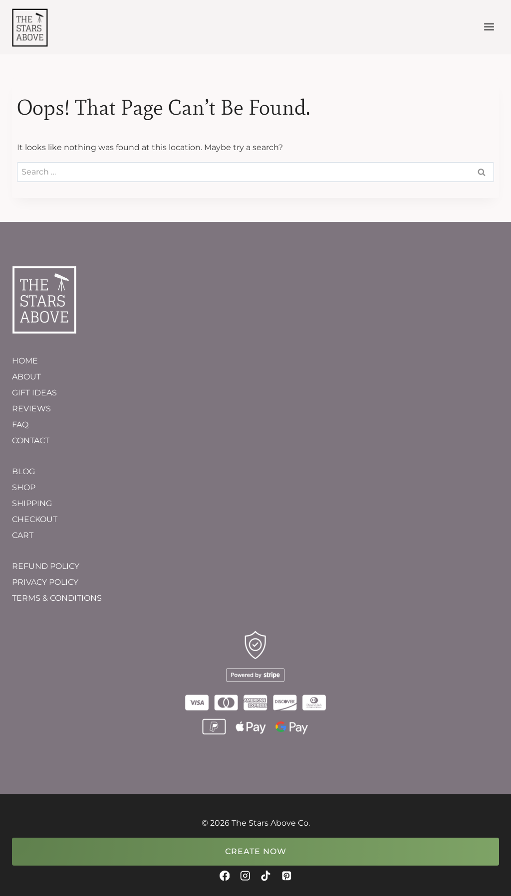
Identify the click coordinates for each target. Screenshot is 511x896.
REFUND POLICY (45, 566)
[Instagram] (245, 876)
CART (22, 535)
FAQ (20, 424)
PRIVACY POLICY (45, 582)
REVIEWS (31, 408)
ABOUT (26, 376)
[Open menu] (489, 27)
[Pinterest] (286, 876)
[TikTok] (266, 876)
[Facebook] (224, 876)
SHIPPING (32, 503)
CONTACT (30, 440)
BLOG (23, 471)
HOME (25, 360)
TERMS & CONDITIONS (57, 598)
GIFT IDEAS (34, 392)
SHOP (23, 487)
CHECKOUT (34, 519)
